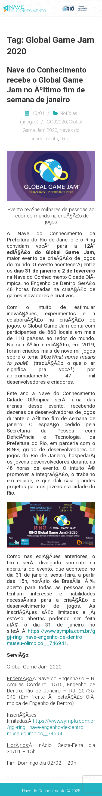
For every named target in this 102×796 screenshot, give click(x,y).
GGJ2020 (57, 122)
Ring (64, 138)
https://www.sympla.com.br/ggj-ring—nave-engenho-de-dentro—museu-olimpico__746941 (51, 637)
